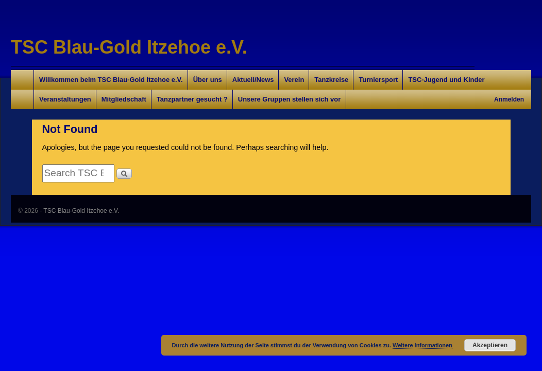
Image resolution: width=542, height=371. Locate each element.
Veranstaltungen (65, 99)
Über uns (207, 79)
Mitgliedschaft (123, 99)
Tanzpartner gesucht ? (192, 99)
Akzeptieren (489, 345)
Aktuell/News (253, 79)
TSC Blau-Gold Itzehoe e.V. (129, 47)
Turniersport (378, 79)
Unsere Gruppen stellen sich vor (289, 99)
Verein (294, 79)
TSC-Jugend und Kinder (446, 79)
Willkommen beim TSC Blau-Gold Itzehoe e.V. (111, 79)
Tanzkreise (331, 79)
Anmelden (509, 99)
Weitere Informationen (422, 345)
